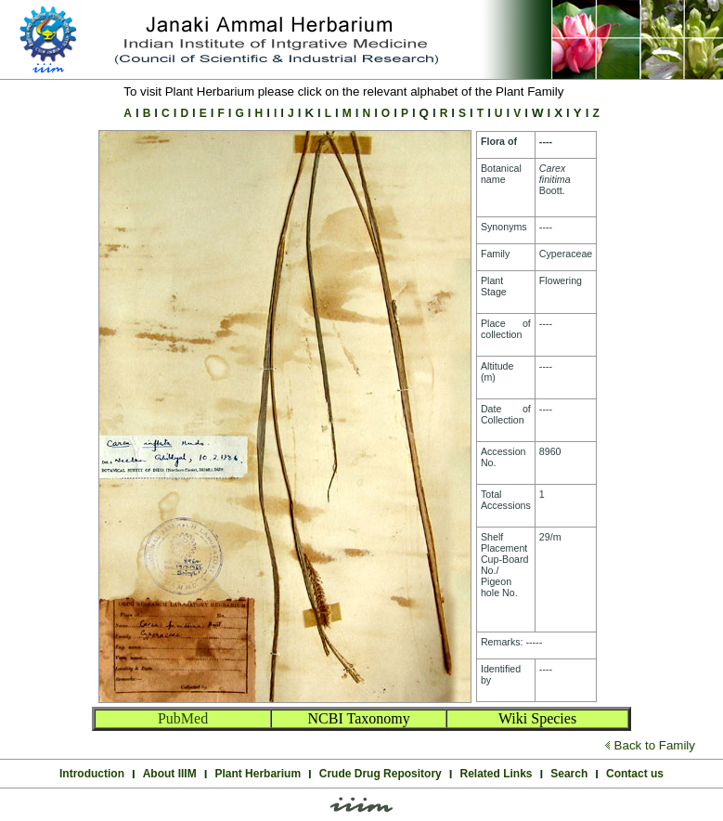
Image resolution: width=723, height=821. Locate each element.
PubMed (183, 718)
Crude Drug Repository (380, 773)
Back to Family (654, 745)
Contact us (635, 773)
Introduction (91, 773)
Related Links (496, 773)
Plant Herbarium (257, 773)
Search (568, 773)
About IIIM (170, 773)
